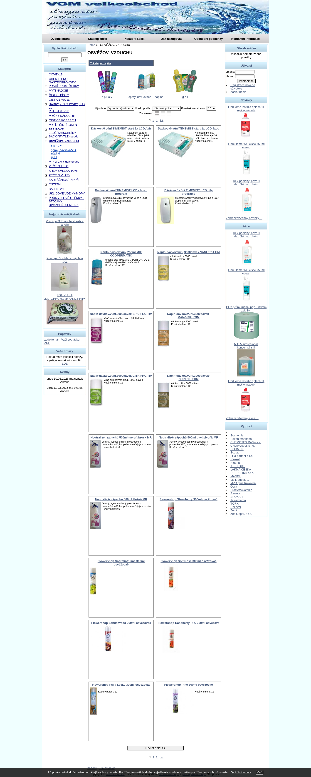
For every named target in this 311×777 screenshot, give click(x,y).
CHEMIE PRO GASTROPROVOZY (62, 80)
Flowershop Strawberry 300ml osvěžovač (188, 499)
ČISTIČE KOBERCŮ (62, 120)
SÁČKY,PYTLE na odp (64, 136)
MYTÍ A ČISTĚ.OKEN (63, 125)
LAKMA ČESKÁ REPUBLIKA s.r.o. (242, 471)
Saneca (235, 493)
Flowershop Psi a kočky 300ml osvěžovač (121, 684)
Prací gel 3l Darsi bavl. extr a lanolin (65, 222)
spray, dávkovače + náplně (145, 97)
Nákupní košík (134, 38)
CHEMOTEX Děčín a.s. (245, 442)
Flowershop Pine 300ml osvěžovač (188, 684)
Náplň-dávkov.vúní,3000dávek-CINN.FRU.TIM (188, 377)
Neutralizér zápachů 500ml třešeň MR (121, 499)
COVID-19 (55, 74)
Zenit (233, 510)
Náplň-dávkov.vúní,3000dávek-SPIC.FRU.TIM (121, 314)
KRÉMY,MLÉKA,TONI (63, 170)
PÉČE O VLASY (59, 175)
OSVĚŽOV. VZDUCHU (64, 141)
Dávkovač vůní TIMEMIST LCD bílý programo (188, 192)
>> (161, 120)
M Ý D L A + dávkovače (64, 161)
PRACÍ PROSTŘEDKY (64, 86)
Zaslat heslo (238, 92)
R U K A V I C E (59, 111)
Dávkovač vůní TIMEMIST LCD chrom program (121, 192)
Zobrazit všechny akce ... (242, 418)
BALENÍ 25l (56, 189)
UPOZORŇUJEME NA (64, 205)
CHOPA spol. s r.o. (242, 445)
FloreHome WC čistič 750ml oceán (246, 145)
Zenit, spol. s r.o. (241, 514)
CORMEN (237, 449)
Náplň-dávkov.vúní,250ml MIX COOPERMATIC (121, 253)
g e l (185, 97)
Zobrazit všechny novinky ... (244, 218)
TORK (234, 503)
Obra (233, 486)
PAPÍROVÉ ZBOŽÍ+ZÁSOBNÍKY (62, 131)
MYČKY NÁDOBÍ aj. (62, 115)
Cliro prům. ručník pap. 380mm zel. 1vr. (246, 308)
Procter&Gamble (241, 490)
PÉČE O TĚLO (58, 166)
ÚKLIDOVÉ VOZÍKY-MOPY (67, 193)
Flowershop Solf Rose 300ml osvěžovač (188, 561)
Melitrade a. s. (239, 479)
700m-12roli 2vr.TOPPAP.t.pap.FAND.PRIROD (66, 297)
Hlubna (235, 462)
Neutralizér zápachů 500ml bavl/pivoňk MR (188, 437)
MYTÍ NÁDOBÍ (58, 90)
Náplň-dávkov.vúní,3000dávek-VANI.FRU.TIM (188, 252)
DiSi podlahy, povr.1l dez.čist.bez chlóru (246, 182)
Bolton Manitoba (241, 439)
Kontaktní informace (245, 38)
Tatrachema (238, 500)
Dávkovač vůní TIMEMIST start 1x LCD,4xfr (121, 128)
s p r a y (107, 97)
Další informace (241, 772)
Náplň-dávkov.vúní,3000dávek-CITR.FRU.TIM (121, 375)
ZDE (65, 363)
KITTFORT (237, 466)
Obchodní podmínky (208, 38)
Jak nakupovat (171, 38)
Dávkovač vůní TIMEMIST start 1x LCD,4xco (188, 128)
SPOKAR (236, 496)
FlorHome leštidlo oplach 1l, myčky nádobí (246, 108)
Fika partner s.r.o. (241, 456)
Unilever (235, 507)
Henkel (234, 459)
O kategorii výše (100, 63)
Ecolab (234, 452)
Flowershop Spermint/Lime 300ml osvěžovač (121, 562)
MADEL (235, 476)
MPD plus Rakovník (243, 483)
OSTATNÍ (55, 184)
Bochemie (237, 435)
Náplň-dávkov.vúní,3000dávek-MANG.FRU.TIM (188, 315)
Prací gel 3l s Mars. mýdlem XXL (65, 260)
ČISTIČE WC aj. (59, 99)
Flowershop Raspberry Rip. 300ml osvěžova (189, 623)
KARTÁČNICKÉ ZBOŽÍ (64, 180)
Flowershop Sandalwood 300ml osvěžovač (121, 623)
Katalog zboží (97, 38)
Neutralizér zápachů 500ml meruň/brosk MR (121, 437)
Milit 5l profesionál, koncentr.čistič (246, 345)
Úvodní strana (60, 38)
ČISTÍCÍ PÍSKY (59, 95)
